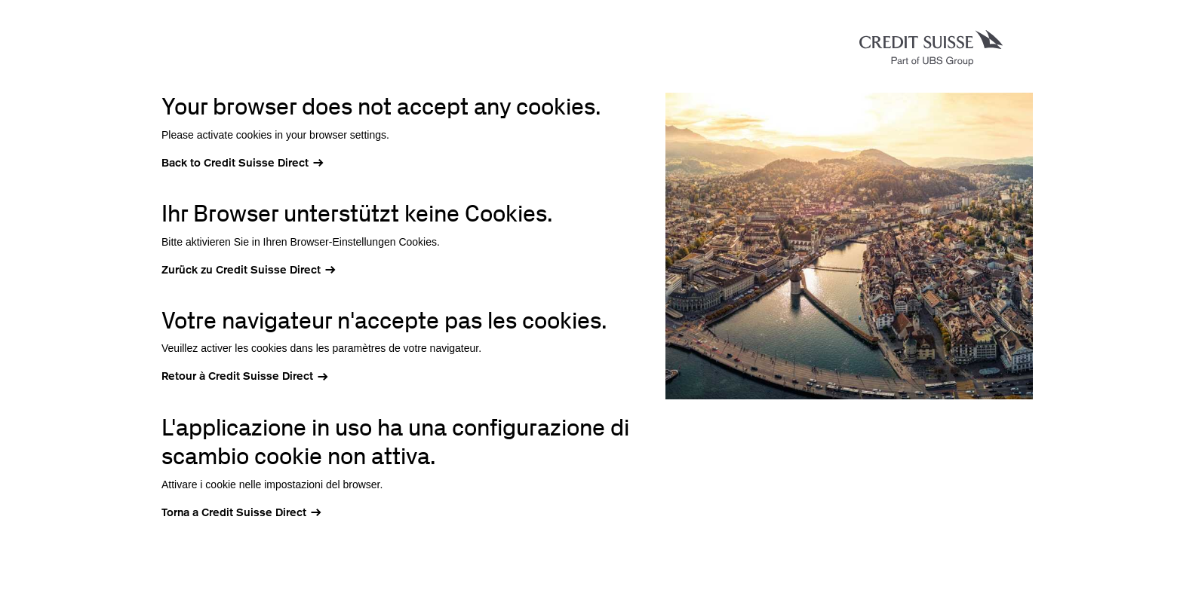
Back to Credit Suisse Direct (235, 163)
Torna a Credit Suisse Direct (233, 512)
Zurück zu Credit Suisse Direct (241, 270)
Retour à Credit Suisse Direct (237, 376)
